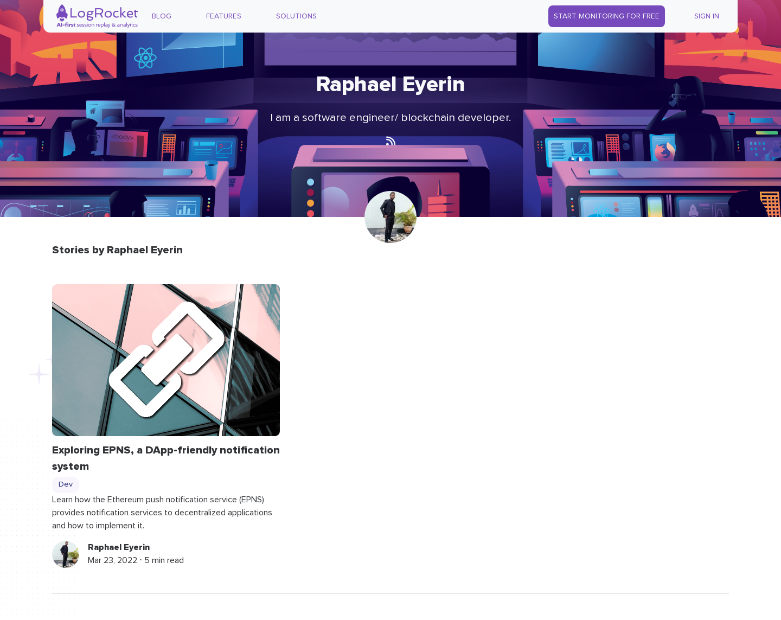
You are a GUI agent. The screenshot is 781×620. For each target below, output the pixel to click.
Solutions (296, 16)
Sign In (706, 16)
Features (223, 16)
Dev (66, 484)
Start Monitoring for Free (607, 16)
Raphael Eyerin (119, 547)
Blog (161, 16)
